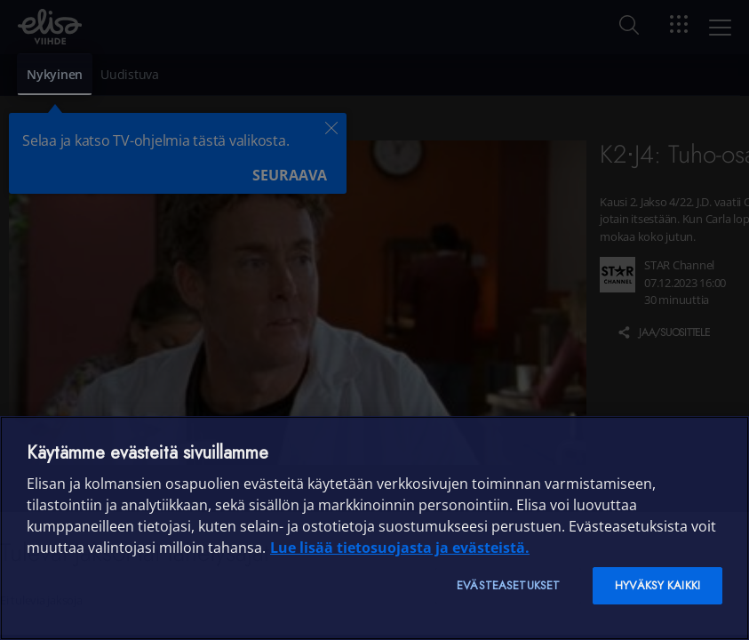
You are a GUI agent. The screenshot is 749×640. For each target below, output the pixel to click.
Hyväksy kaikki (657, 585)
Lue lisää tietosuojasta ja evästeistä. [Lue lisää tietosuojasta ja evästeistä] (400, 547)
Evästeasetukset (508, 585)
